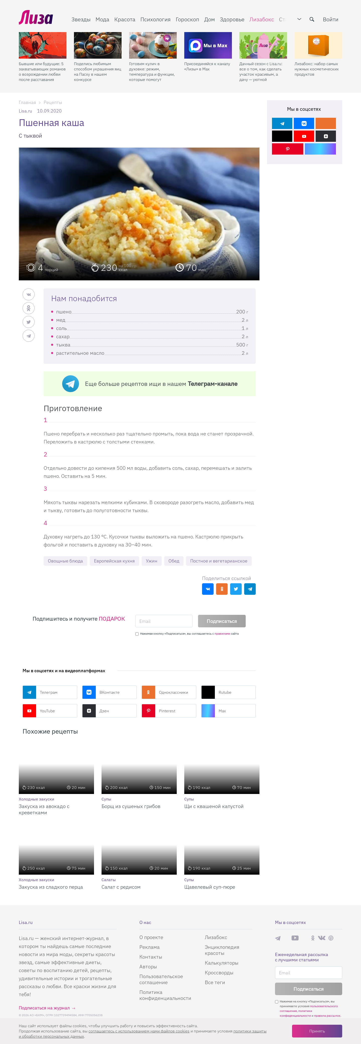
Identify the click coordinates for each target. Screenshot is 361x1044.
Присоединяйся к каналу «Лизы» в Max (207, 66)
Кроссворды (219, 972)
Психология (155, 19)
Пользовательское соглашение (161, 979)
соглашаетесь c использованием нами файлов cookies (139, 1030)
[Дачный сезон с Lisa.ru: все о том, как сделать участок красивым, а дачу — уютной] (263, 45)
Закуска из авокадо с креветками (44, 809)
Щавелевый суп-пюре (209, 886)
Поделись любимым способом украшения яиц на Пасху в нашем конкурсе (97, 71)
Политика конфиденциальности (165, 995)
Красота (124, 19)
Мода (102, 19)
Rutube (216, 692)
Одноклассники (165, 692)
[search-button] (312, 19)
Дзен (95, 711)
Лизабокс (261, 19)
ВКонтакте (101, 692)
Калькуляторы (221, 962)
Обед (173, 561)
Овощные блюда (65, 561)
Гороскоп (187, 19)
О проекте (151, 937)
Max (213, 711)
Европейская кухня (114, 561)
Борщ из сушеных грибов (131, 806)
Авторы (148, 966)
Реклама (149, 947)
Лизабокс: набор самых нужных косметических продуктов (317, 69)
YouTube (39, 711)
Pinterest (158, 711)
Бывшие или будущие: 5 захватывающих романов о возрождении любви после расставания (42, 71)
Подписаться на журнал (44, 1008)
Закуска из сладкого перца (51, 886)
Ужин (151, 561)
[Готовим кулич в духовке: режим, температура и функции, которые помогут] (153, 45)
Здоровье (232, 19)
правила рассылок (327, 1015)
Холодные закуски (36, 798)
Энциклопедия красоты (222, 950)
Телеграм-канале (212, 384)
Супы (106, 798)
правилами (222, 633)
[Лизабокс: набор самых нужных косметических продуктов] (318, 45)
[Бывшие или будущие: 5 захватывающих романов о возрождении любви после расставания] (42, 45)
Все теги (215, 982)
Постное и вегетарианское (218, 561)
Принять (317, 1030)
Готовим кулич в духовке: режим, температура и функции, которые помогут (152, 71)
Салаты (109, 879)
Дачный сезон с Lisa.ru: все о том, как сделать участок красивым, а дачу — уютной (260, 71)
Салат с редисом (121, 886)
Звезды (81, 19)
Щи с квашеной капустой (214, 806)
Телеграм (40, 692)
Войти (330, 19)
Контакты (150, 956)
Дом (209, 19)
